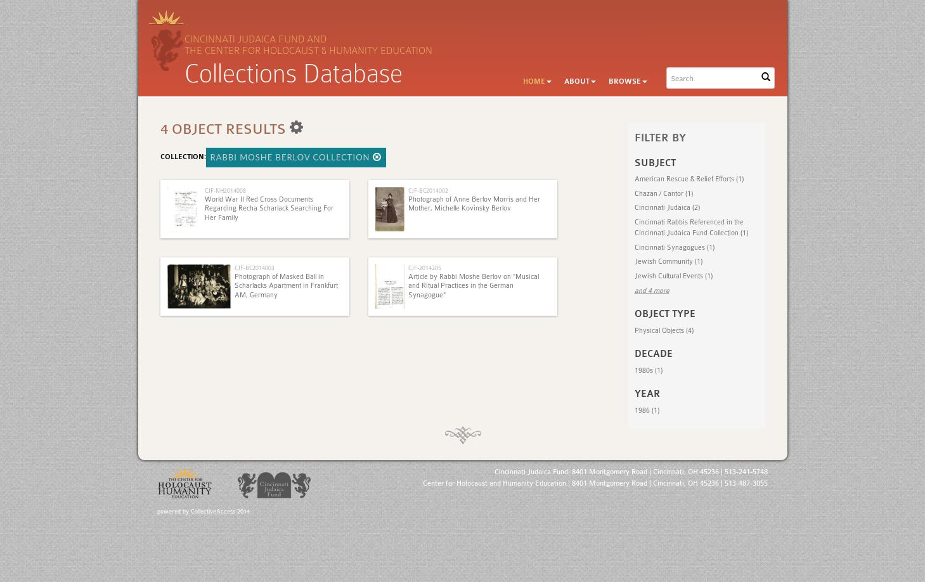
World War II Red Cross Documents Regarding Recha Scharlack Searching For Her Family (269, 208)
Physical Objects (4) (664, 331)
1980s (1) (649, 370)
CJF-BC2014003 (255, 267)
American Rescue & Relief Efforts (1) (689, 179)
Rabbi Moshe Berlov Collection (296, 157)
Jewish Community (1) (668, 261)
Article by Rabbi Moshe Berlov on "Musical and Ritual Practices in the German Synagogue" (473, 286)
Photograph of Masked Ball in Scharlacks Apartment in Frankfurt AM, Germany (286, 286)
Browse (628, 81)
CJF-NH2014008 (225, 190)
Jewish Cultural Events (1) (674, 276)
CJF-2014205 (424, 267)
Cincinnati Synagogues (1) (675, 247)
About (580, 81)
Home (537, 81)
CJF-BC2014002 (428, 190)
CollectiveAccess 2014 (220, 511)
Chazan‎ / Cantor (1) (664, 194)
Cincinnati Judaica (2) (667, 208)
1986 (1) (647, 410)
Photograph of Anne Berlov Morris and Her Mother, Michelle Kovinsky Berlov (474, 203)
